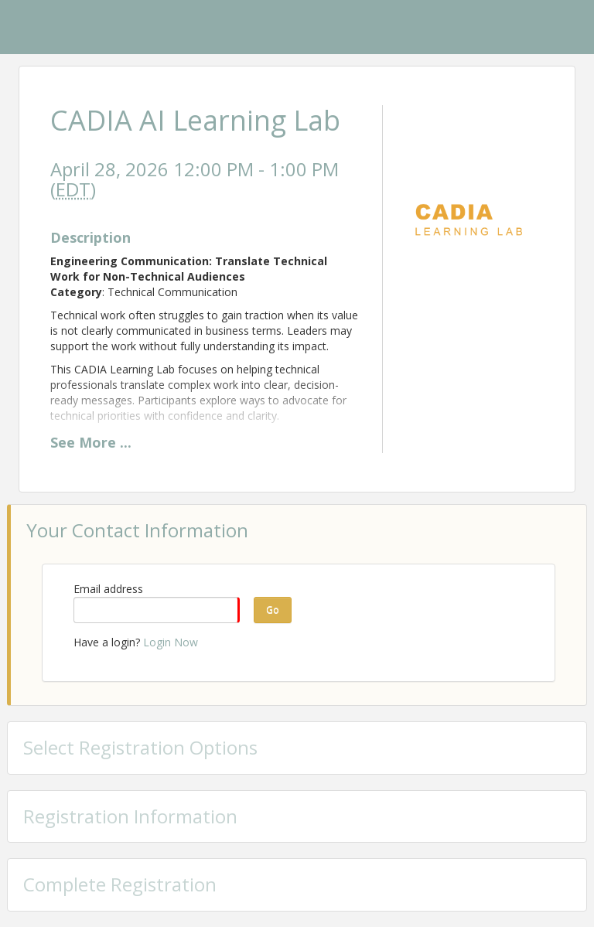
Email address (108, 588)
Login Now (170, 642)
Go (272, 609)
